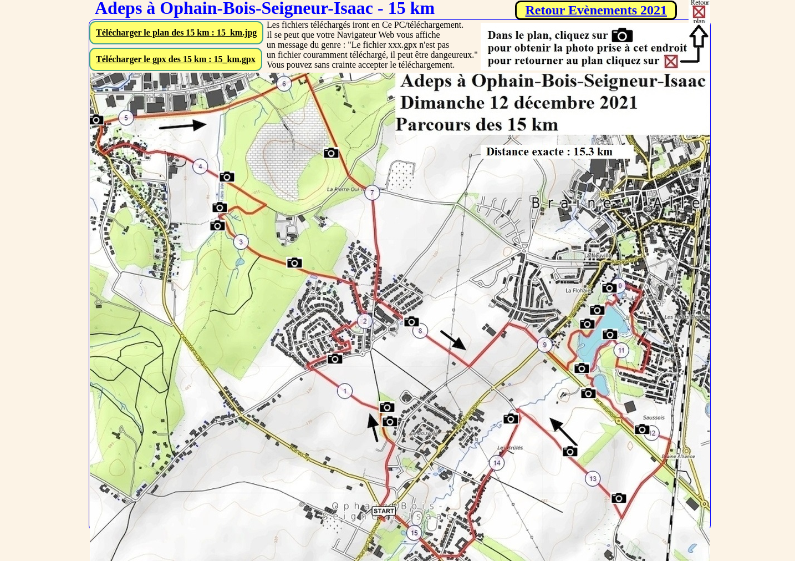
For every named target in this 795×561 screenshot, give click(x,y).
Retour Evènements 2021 (596, 10)
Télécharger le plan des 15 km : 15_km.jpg (176, 32)
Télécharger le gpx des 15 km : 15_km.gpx (176, 59)
